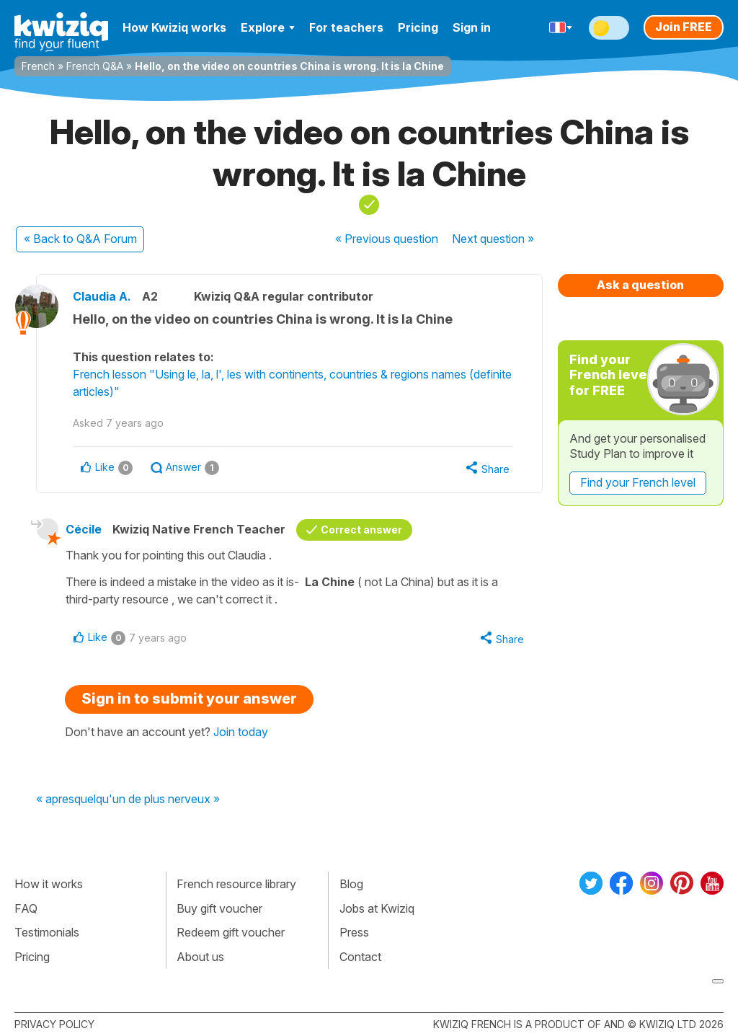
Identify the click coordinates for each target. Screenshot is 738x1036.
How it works (48, 884)
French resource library (236, 884)
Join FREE (683, 26)
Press (354, 932)
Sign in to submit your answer (189, 698)
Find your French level (637, 482)
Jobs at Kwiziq (376, 908)
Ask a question (640, 285)
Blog (351, 884)
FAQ (25, 908)
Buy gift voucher (219, 908)
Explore (268, 27)
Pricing (418, 27)
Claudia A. (102, 296)
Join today (240, 732)
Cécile (84, 529)
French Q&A (94, 66)
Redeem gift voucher (231, 932)
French (38, 66)
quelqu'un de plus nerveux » (147, 799)
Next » (493, 238)
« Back (80, 238)
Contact (360, 956)
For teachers (346, 27)
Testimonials (46, 932)
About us (200, 956)
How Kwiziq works (174, 27)
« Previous (386, 238)
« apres (55, 799)
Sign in (472, 27)
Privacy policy (54, 1024)
